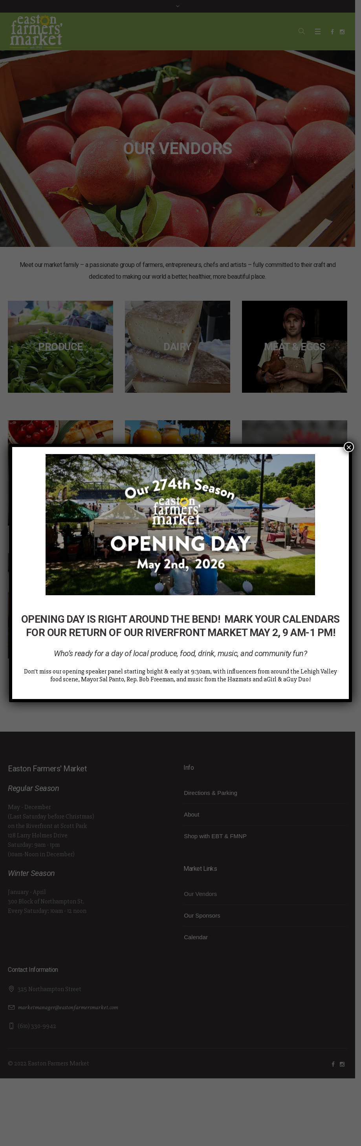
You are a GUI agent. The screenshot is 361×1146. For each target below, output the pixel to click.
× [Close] (349, 447)
